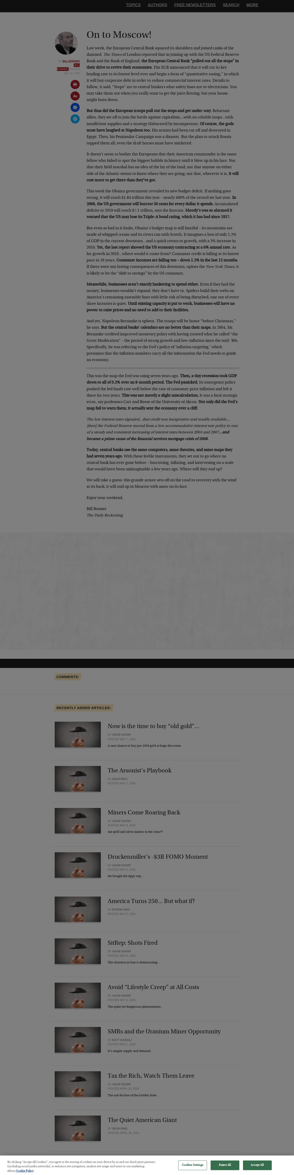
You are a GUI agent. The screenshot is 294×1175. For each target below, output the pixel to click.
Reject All (225, 1168)
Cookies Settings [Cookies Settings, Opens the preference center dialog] (192, 1168)
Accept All (257, 1168)
